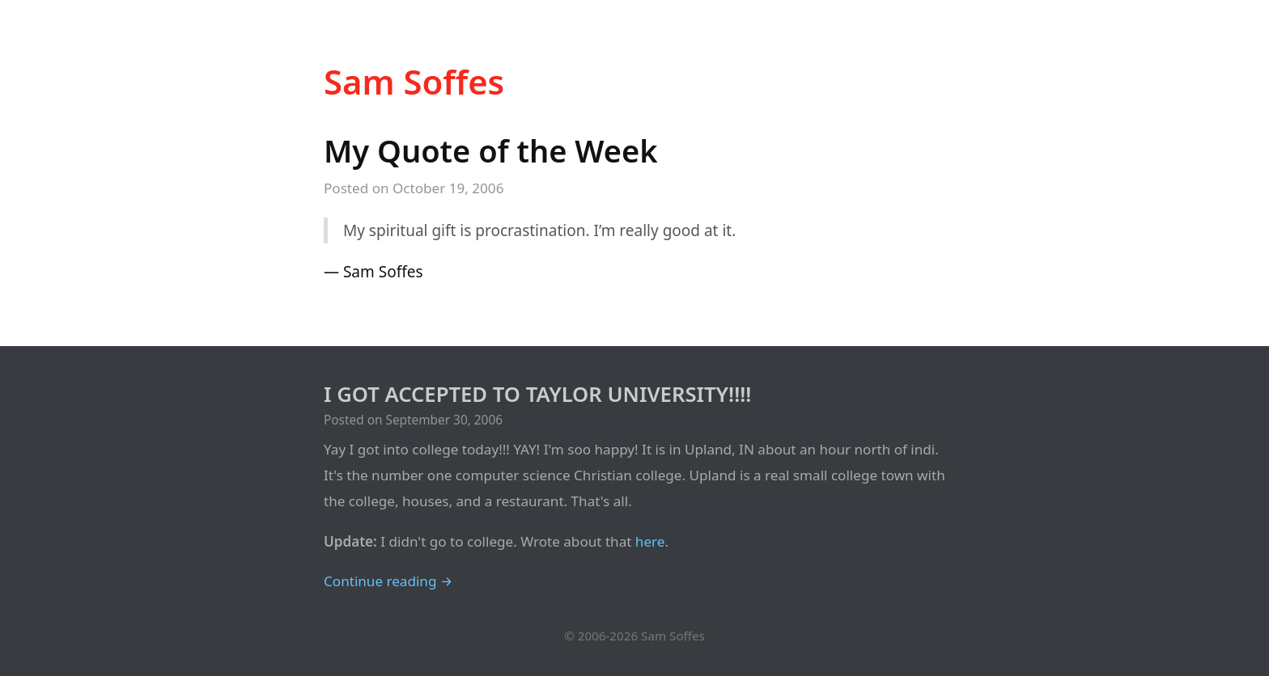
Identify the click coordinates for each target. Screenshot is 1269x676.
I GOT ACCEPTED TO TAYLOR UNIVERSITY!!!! (537, 394)
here (650, 541)
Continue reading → (388, 581)
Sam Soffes (414, 81)
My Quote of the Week (491, 150)
